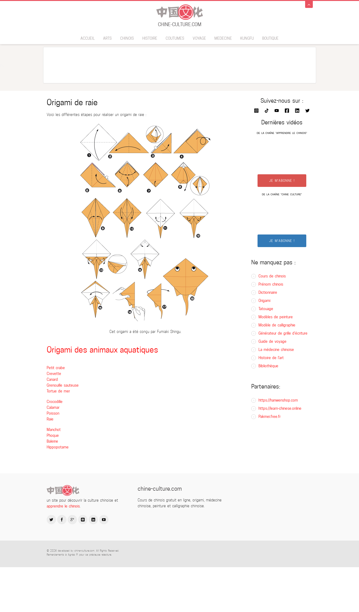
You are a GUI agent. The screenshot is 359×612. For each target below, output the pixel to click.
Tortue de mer (58, 391)
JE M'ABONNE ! (282, 180)
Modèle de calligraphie (276, 325)
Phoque (53, 435)
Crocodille (55, 401)
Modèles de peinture (275, 317)
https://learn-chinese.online (279, 408)
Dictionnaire (267, 292)
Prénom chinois (270, 284)
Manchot (54, 429)
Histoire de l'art (271, 358)
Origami (264, 300)
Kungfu (247, 38)
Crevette (54, 373)
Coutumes (175, 38)
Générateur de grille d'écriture (282, 333)
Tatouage (265, 309)
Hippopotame (58, 447)
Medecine (223, 38)
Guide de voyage (272, 341)
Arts (107, 38)
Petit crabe (56, 368)
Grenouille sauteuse (63, 385)
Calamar (53, 407)
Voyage (199, 38)
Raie (50, 419)
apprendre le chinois (63, 506)
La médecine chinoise (276, 349)
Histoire (149, 38)
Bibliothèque (268, 366)
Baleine (52, 441)
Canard (52, 379)
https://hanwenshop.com (278, 400)
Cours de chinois (272, 276)
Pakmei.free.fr (269, 416)
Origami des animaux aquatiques (102, 349)
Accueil (87, 38)
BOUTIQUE (270, 38)
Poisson (53, 413)
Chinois (127, 38)
